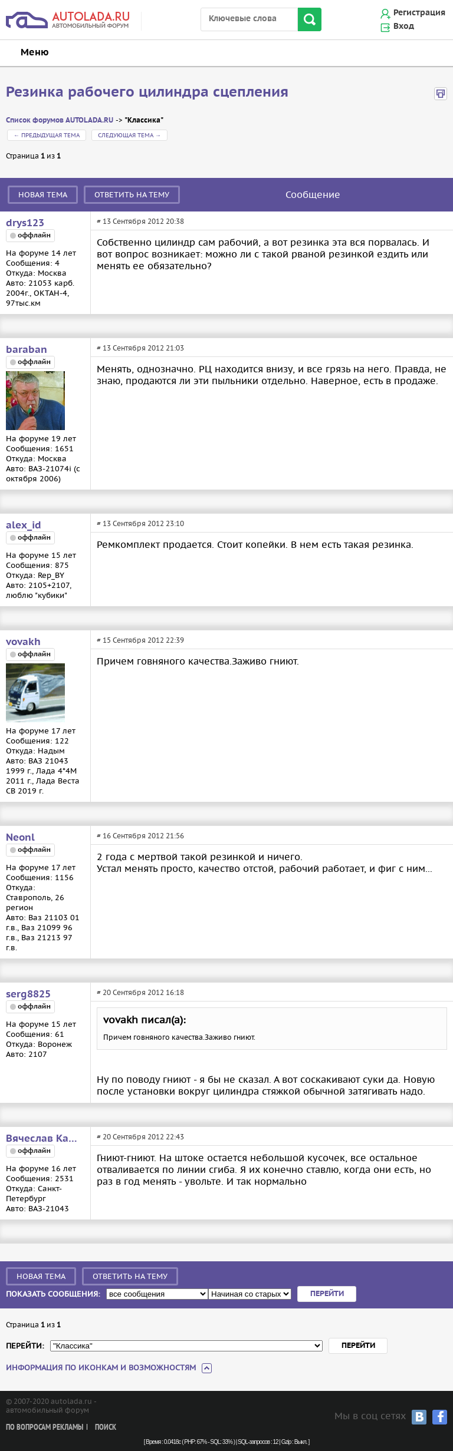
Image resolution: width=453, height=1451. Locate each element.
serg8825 (28, 994)
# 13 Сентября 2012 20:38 (140, 221)
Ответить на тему (131, 195)
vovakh (23, 642)
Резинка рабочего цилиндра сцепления (147, 92)
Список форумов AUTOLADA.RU (59, 120)
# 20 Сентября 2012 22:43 (140, 1136)
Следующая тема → (129, 135)
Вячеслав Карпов (44, 1139)
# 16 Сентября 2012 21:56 (140, 835)
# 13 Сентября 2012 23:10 (140, 523)
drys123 (25, 223)
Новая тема (42, 195)
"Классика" (143, 120)
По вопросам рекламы (44, 1428)
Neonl (20, 838)
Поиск (105, 1428)
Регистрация (419, 13)
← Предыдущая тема (47, 135)
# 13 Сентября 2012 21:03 (140, 347)
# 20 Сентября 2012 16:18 (140, 992)
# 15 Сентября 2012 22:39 (140, 640)
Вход (403, 26)
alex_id (23, 525)
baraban (26, 350)
